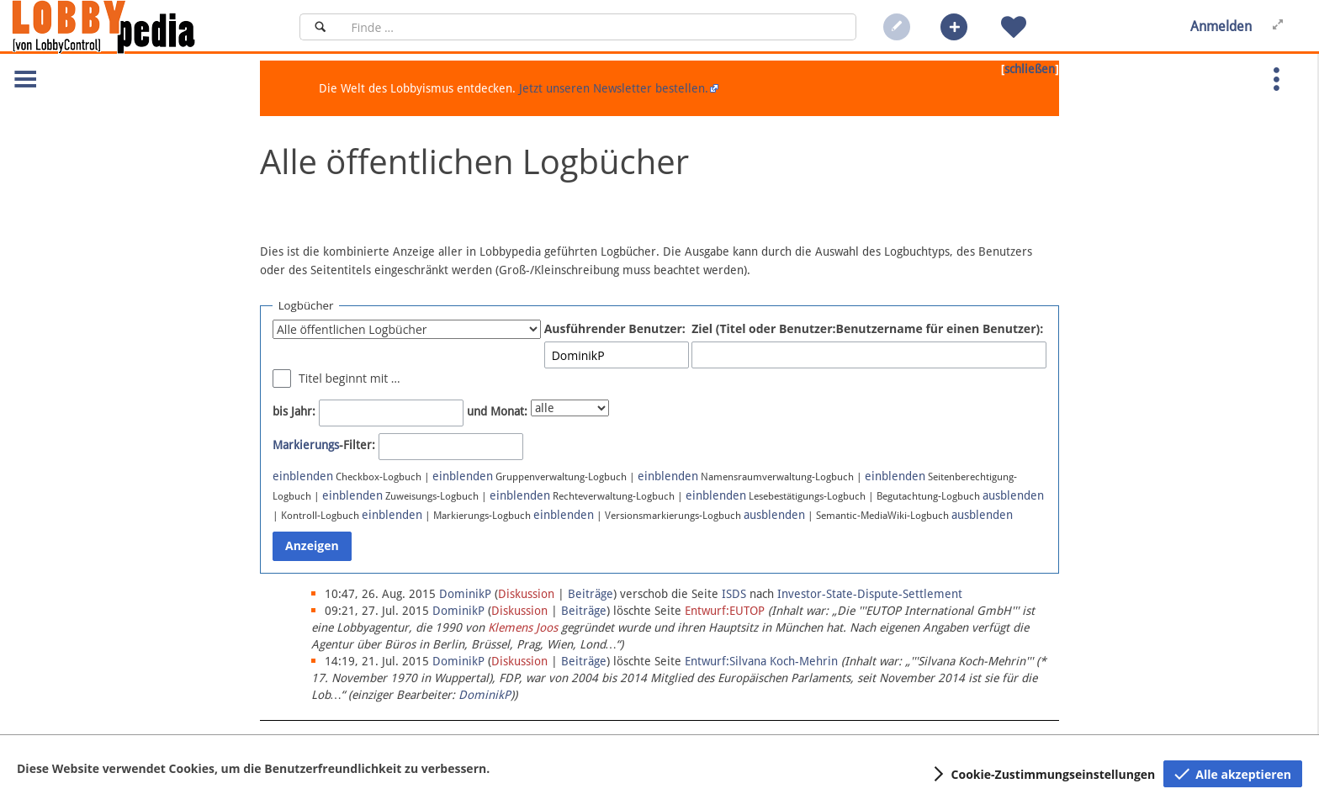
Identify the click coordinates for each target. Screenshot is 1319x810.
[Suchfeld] (598, 26)
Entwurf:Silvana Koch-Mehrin (761, 661)
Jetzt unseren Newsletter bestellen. (613, 88)
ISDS (734, 594)
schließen (1029, 69)
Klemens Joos (523, 627)
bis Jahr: (294, 411)
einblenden (303, 476)
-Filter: (324, 445)
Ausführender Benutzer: (615, 328)
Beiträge (590, 594)
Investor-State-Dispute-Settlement (869, 594)
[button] (953, 26)
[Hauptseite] (132, 27)
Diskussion (526, 594)
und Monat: (497, 411)
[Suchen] (320, 26)
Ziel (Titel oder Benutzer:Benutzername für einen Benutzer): (867, 328)
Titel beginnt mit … (349, 378)
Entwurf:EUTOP (725, 610)
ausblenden (1013, 495)
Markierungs (306, 445)
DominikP (484, 694)
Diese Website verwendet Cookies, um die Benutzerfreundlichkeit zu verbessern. (253, 768)
